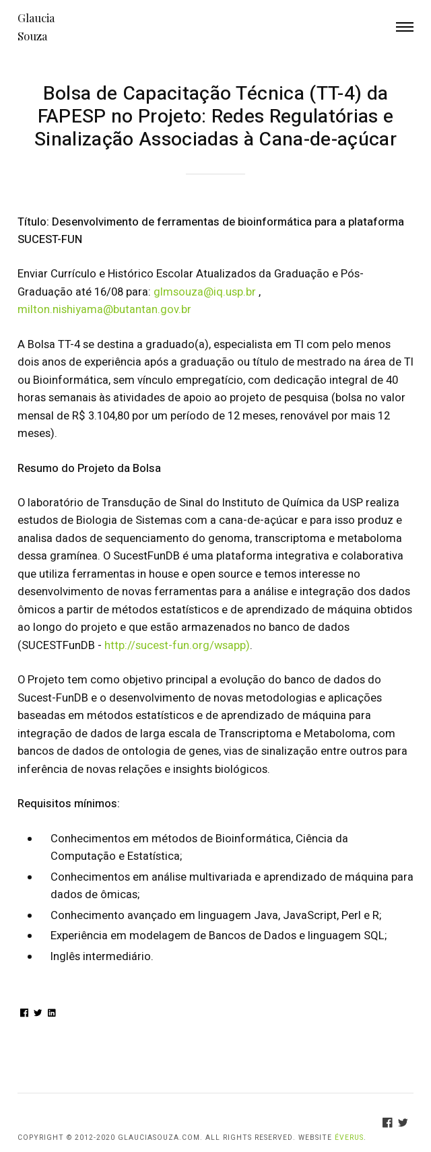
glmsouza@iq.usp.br (205, 292)
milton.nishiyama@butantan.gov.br (104, 310)
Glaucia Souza (36, 26)
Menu (405, 27)
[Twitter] (405, 1125)
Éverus (349, 1137)
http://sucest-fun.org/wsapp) (177, 646)
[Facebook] (390, 1125)
